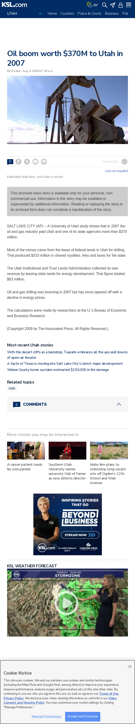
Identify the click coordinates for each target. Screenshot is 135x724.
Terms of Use (109, 694)
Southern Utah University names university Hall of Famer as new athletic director (67, 471)
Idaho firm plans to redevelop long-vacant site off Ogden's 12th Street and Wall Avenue (108, 473)
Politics (128, 13)
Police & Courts (89, 13)
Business (112, 13)
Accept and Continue (83, 716)
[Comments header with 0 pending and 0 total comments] (67, 404)
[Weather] (92, 4)
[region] (67, 692)
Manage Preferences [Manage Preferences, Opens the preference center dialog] (46, 716)
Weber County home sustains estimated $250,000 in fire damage (58, 369)
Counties (67, 13)
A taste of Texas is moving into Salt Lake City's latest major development (65, 363)
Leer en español (117, 171)
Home (52, 13)
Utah (12, 388)
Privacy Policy (14, 698)
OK (130, 666)
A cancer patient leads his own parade (24, 467)
